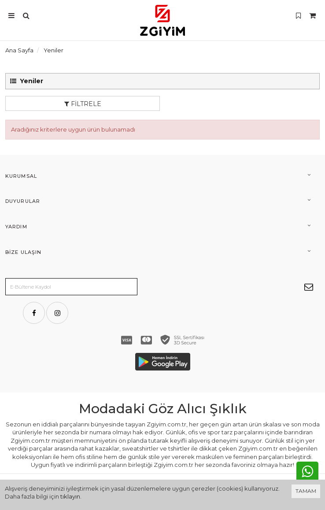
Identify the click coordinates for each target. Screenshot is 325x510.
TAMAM (305, 491)
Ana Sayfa (19, 50)
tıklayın (70, 496)
